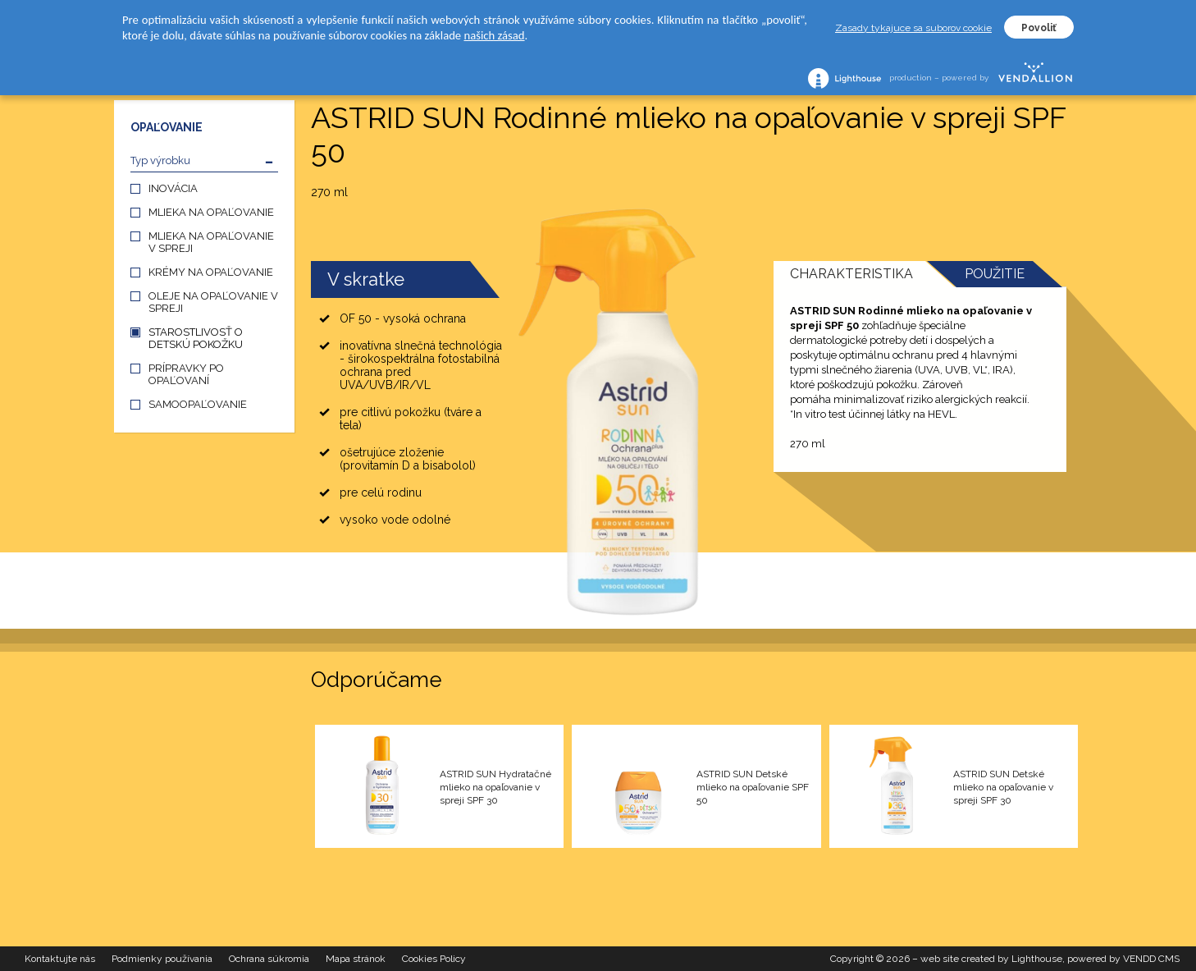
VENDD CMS (1151, 958)
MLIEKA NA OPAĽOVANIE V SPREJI (211, 242)
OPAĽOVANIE (166, 127)
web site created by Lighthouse (991, 958)
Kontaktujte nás (60, 958)
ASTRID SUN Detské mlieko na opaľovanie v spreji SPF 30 (1003, 787)
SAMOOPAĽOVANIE (197, 404)
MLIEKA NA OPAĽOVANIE (211, 212)
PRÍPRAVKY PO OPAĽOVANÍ (186, 374)
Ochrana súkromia (269, 958)
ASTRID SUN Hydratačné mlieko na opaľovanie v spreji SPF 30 (495, 787)
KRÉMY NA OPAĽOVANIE (210, 272)
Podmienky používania (162, 958)
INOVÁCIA (173, 188)
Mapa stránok (356, 958)
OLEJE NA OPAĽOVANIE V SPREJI (213, 302)
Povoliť (1039, 28)
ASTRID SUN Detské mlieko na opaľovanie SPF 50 (752, 787)
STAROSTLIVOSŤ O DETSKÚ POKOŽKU (195, 338)
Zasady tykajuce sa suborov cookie (913, 28)
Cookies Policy (434, 958)
